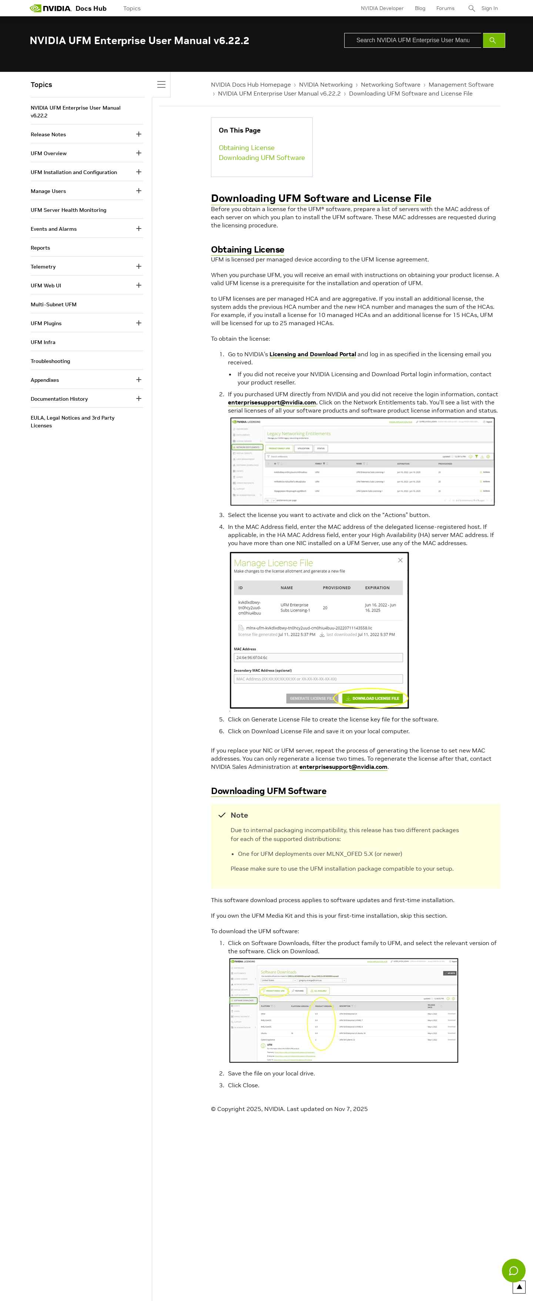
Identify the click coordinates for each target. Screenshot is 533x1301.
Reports (40, 247)
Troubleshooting (50, 361)
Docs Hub (91, 8)
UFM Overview (49, 153)
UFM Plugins (46, 323)
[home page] (51, 8)
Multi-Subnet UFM (54, 304)
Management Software (461, 84)
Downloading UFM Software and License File (411, 93)
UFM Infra (43, 342)
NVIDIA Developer (382, 8)
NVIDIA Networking (326, 84)
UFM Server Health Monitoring (68, 210)
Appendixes (45, 380)
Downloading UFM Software (262, 157)
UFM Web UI (46, 285)
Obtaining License (247, 147)
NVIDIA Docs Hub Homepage (251, 84)
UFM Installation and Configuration (74, 172)
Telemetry (43, 266)
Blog (420, 8)
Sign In (490, 8)
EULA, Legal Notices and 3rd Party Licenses (72, 421)
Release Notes (48, 134)
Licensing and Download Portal (312, 354)
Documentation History (59, 399)
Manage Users (48, 191)
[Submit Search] (494, 40)
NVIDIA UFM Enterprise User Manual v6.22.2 (279, 93)
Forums (445, 8)
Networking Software (390, 84)
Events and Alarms (54, 229)
